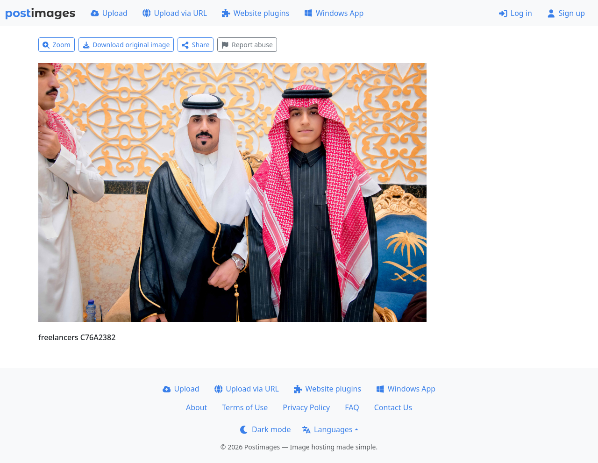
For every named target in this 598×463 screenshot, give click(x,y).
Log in (515, 13)
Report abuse (246, 44)
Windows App (333, 13)
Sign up (566, 13)
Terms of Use (245, 407)
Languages (327, 429)
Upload (109, 13)
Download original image (126, 44)
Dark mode (265, 429)
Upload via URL (174, 13)
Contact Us (393, 407)
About (196, 407)
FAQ (352, 407)
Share (195, 44)
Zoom (57, 44)
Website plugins (255, 13)
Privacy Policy (306, 407)
